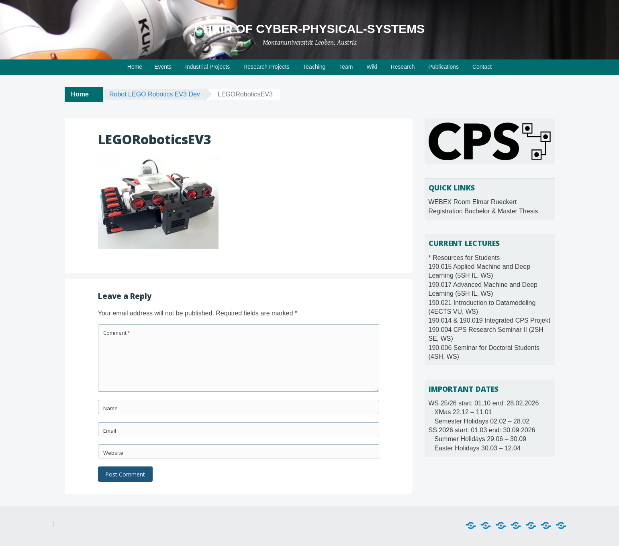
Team (346, 66)
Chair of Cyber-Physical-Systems (309, 28)
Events (163, 66)
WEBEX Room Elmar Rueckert (473, 201)
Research (403, 66)
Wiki (371, 66)
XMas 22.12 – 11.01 (463, 412)
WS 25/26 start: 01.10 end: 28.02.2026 (484, 403)
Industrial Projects (207, 66)
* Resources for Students (464, 257)
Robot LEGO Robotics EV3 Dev (154, 94)
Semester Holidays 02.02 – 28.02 (482, 421)
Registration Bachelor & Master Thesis (483, 211)
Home (134, 66)
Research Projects (266, 66)
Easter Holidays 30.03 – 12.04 (478, 448)
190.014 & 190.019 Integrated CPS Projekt (489, 320)
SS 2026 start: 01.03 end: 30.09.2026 (482, 430)
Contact (482, 66)
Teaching (314, 66)
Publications (444, 66)
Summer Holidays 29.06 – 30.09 (481, 439)
